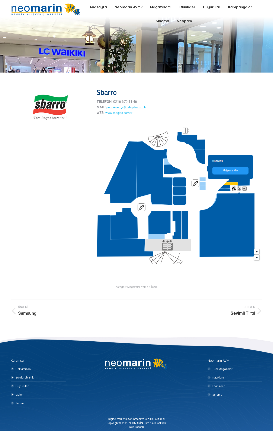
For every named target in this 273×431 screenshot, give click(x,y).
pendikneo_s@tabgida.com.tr (126, 107)
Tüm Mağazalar (222, 369)
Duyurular (22, 386)
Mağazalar (133, 286)
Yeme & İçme (149, 286)
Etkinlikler (218, 386)
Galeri (19, 394)
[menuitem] (98, 7)
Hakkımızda (23, 369)
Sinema (217, 394)
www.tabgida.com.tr (118, 113)
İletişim (20, 403)
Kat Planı (218, 377)
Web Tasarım (137, 426)
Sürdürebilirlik (25, 377)
